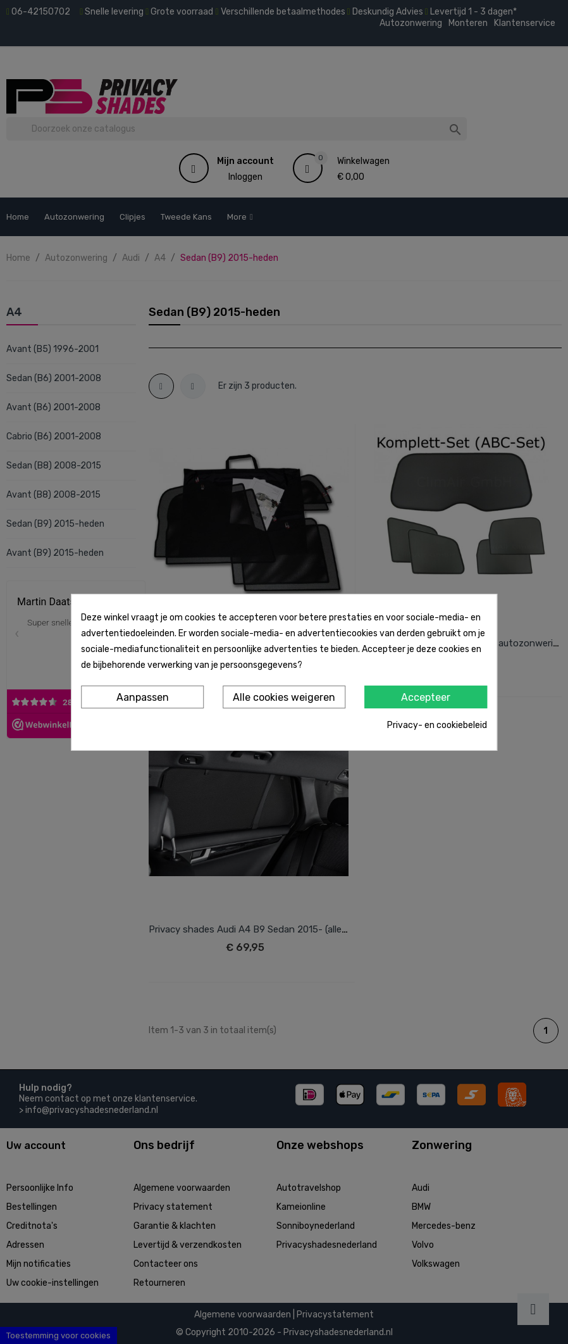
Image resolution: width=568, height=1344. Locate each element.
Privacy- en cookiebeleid (437, 725)
